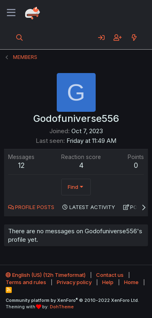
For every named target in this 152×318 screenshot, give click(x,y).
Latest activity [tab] (92, 207)
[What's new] (134, 37)
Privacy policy (74, 282)
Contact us (110, 275)
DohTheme (62, 307)
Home (131, 282)
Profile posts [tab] (34, 207)
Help (107, 282)
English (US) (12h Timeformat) (46, 275)
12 (21, 165)
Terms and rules (26, 282)
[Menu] (11, 13)
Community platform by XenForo (72, 300)
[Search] (19, 37)
